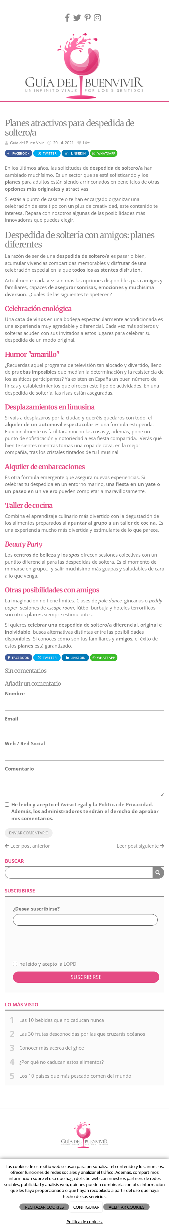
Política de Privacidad (125, 804)
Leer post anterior (27, 845)
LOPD (70, 964)
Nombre (15, 693)
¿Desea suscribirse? (36, 908)
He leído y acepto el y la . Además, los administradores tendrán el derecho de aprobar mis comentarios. (85, 811)
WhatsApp (103, 153)
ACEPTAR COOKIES (126, 1207)
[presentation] (47, 939)
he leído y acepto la (44, 964)
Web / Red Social (25, 743)
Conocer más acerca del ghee (51, 1047)
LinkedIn (75, 153)
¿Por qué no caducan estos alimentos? (61, 1062)
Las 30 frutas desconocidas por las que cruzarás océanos (82, 1034)
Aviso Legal (74, 804)
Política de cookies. (84, 1221)
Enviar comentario (28, 833)
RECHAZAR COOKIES (44, 1207)
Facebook (17, 153)
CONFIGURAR (86, 1207)
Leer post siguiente (140, 845)
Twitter (47, 153)
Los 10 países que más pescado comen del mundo (75, 1076)
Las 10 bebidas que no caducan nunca (61, 1020)
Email (11, 718)
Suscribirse (86, 977)
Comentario (19, 768)
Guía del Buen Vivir (27, 143)
